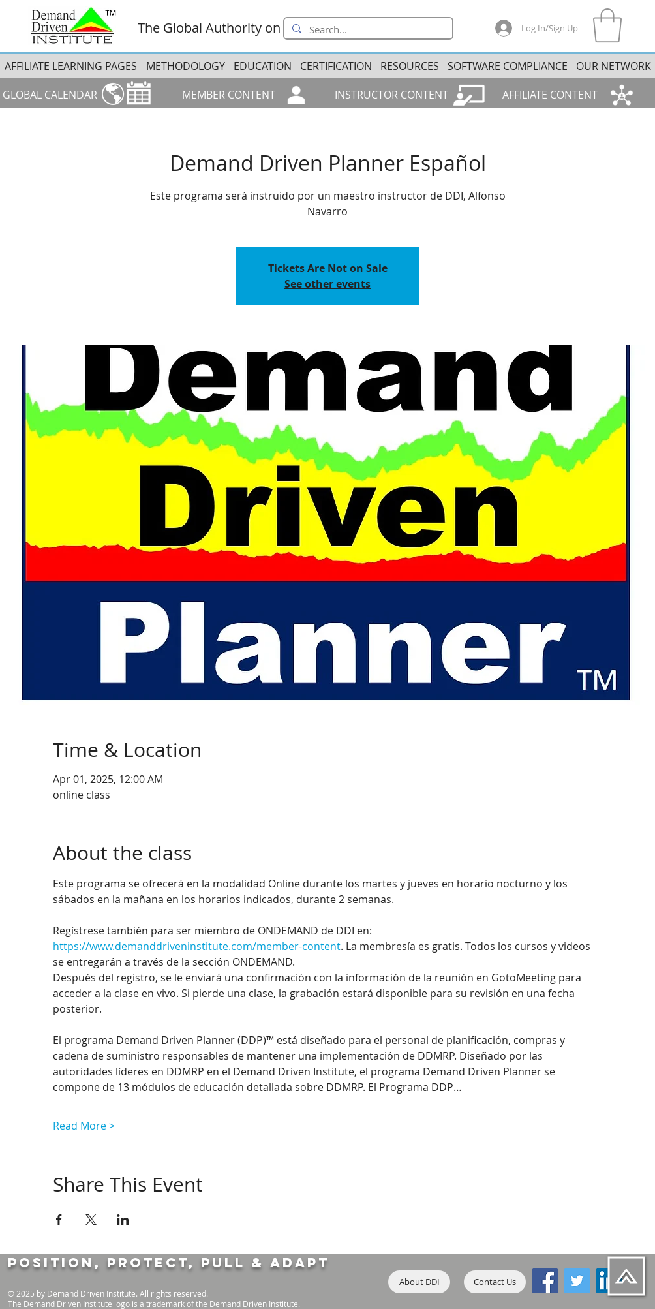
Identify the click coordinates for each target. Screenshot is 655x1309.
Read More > (84, 1125)
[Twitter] (577, 1280)
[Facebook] (545, 1280)
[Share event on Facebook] (59, 1219)
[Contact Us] (495, 1281)
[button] (607, 25)
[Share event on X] (91, 1219)
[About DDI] (419, 1281)
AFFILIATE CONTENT (550, 94)
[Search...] (367, 30)
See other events (327, 284)
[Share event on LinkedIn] (123, 1219)
